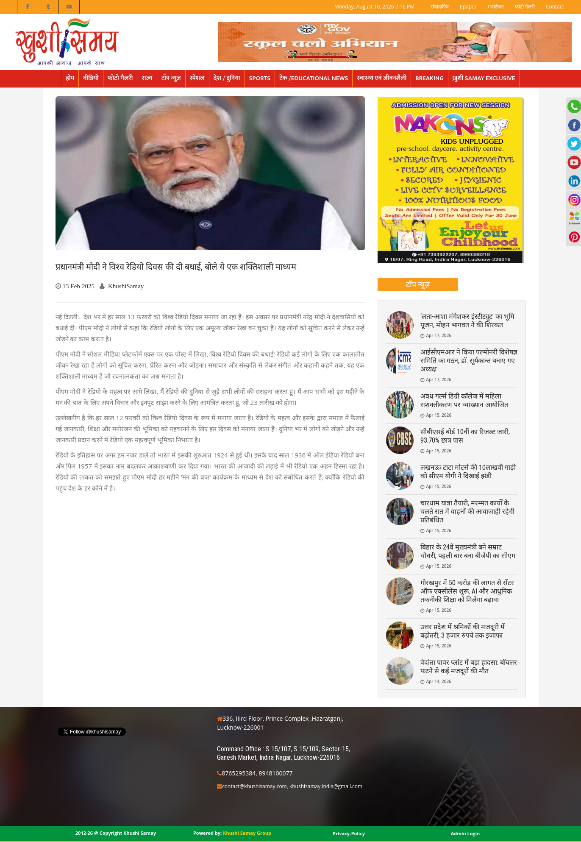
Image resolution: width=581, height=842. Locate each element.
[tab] (418, 284)
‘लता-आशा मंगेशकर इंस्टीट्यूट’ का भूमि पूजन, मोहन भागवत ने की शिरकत (467, 320)
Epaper (468, 6)
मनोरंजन (496, 6)
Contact (555, 6)
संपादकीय (440, 6)
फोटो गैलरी (525, 6)
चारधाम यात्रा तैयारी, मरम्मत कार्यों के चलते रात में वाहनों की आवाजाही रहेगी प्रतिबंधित (467, 511)
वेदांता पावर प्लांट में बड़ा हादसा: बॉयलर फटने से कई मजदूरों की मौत (468, 666)
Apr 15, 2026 (438, 415)
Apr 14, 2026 (438, 681)
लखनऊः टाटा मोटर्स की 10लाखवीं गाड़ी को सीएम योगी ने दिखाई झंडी (468, 471)
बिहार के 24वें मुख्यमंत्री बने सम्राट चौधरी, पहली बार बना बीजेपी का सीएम (468, 551)
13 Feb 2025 (79, 286)
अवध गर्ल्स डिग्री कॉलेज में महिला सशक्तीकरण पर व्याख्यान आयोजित (464, 400)
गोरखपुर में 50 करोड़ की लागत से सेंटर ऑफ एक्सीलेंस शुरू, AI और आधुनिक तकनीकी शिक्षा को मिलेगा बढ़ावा (467, 591)
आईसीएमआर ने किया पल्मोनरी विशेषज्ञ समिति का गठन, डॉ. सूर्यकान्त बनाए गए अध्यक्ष (468, 360)
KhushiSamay (126, 286)
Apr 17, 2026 (438, 335)
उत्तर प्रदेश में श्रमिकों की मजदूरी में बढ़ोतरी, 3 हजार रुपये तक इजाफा (462, 631)
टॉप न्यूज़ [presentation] (418, 284)
